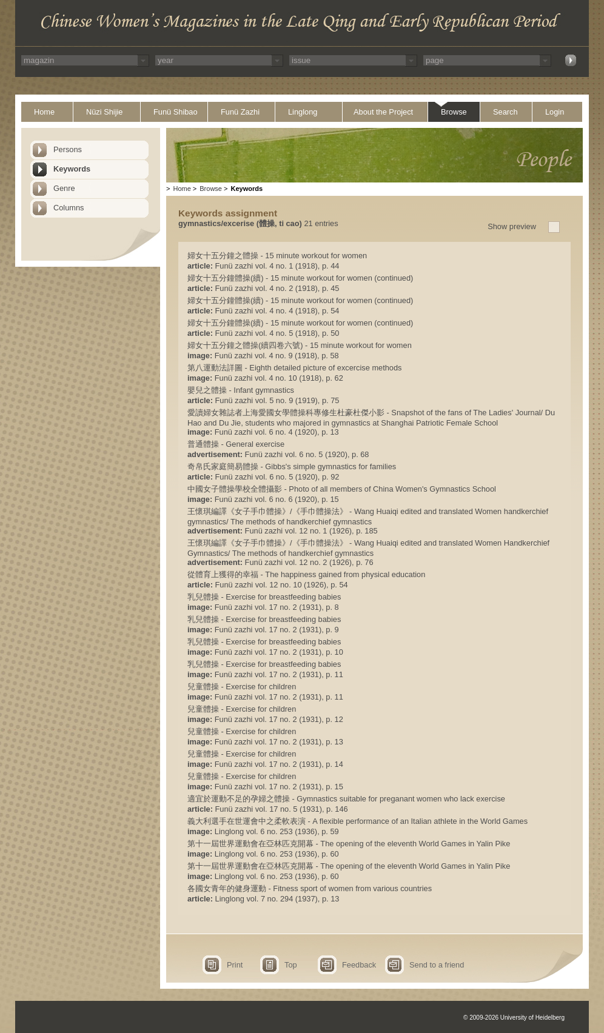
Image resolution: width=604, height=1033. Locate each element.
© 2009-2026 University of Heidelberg (514, 1017)
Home (44, 111)
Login (554, 111)
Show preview (512, 226)
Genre (64, 188)
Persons (67, 149)
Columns (68, 207)
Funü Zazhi (240, 111)
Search (505, 111)
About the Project (383, 111)
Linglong (302, 111)
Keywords (71, 168)
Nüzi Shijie (104, 111)
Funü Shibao (175, 111)
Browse (454, 111)
